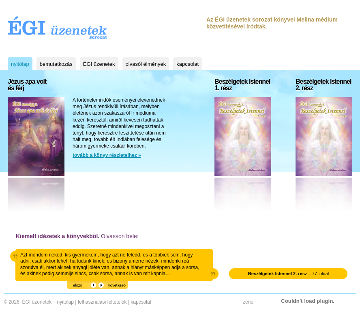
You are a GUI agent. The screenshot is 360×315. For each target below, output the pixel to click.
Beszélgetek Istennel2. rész (323, 84)
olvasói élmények (146, 64)
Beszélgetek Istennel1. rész (242, 84)
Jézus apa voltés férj (27, 84)
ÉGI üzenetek (99, 64)
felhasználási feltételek (102, 302)
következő (107, 283)
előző (72, 283)
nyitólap (20, 64)
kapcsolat (187, 64)
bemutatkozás (56, 64)
